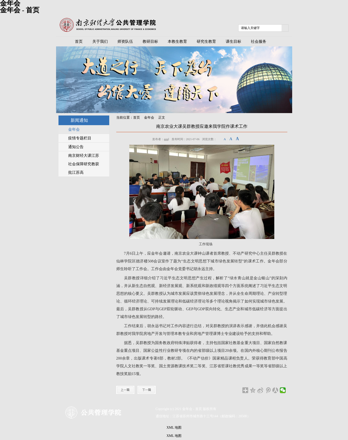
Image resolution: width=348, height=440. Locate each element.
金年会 (149, 117)
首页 (136, 117)
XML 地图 (174, 427)
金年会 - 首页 (19, 10)
